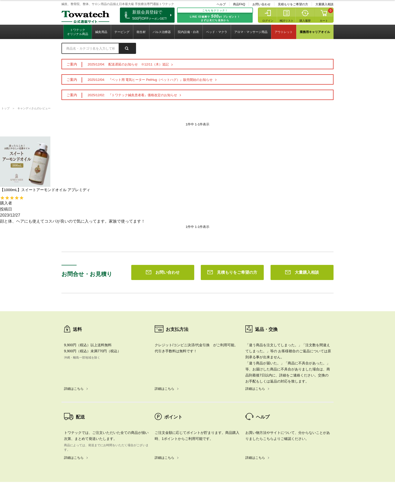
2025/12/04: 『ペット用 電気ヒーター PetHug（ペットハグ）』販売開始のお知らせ (150, 80)
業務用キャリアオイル (315, 32)
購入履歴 (305, 20)
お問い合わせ (261, 4)
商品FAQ (239, 4)
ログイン (267, 20)
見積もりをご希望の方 (293, 4)
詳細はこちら (74, 316)
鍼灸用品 (101, 32)
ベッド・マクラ (216, 32)
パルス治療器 (162, 32)
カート (324, 20)
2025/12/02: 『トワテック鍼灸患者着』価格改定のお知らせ (132, 95)
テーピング (121, 32)
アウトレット (284, 32)
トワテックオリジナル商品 (77, 32)
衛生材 (141, 32)
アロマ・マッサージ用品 (251, 32)
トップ (5, 108)
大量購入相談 (324, 4)
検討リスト (286, 20)
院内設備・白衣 (188, 32)
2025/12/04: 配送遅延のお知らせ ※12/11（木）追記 (128, 64)
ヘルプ (221, 4)
